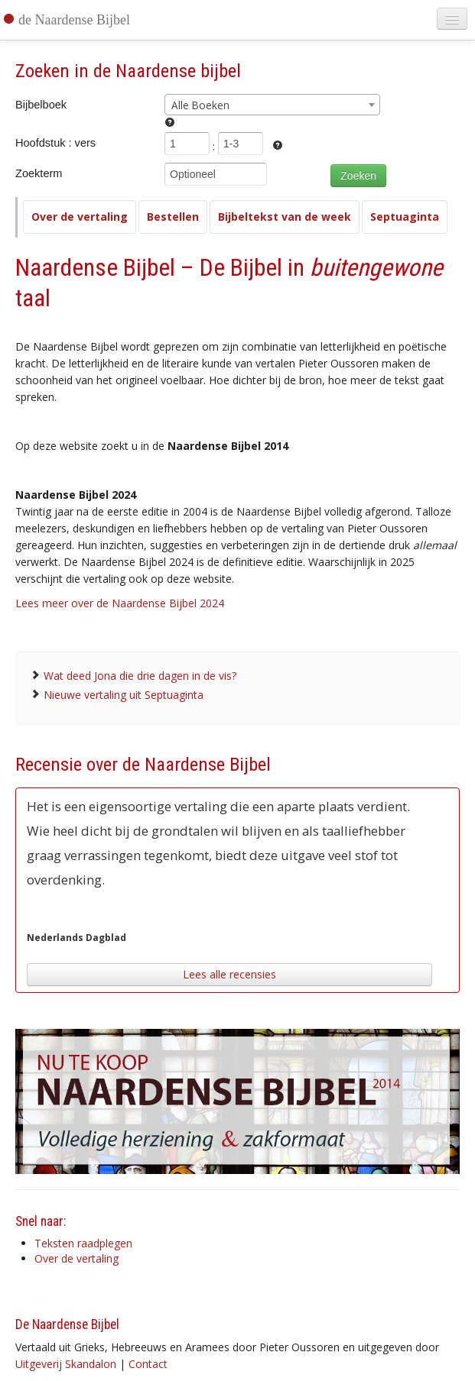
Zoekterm (38, 173)
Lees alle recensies (229, 974)
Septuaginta (404, 216)
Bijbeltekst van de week (284, 216)
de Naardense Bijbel (74, 19)
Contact (148, 1364)
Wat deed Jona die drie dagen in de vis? (140, 675)
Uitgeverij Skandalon (65, 1364)
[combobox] (272, 104)
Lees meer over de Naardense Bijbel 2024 (119, 603)
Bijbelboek (41, 105)
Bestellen (173, 216)
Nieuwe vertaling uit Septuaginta (123, 694)
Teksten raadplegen (83, 1243)
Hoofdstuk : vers (55, 143)
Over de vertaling (79, 216)
